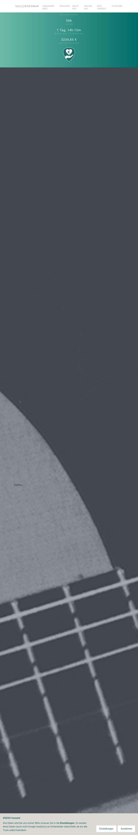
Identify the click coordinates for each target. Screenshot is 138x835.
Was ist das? (75, 7)
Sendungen (65, 6)
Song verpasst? (101, 7)
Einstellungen (106, 828)
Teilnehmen (116, 6)
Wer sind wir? (88, 7)
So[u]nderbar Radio (48, 7)
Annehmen (126, 828)
